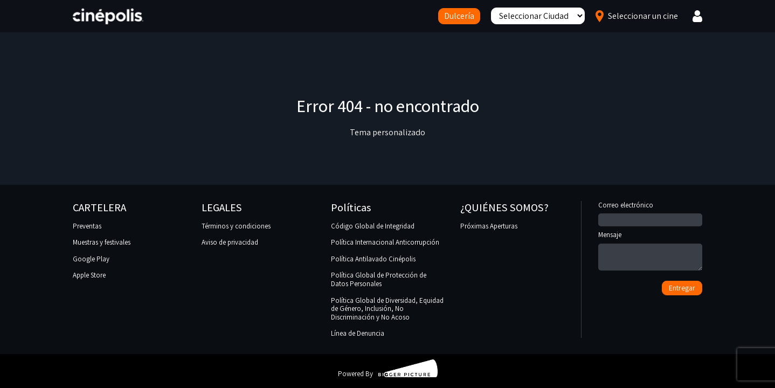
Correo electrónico (650, 213)
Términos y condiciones (236, 226)
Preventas (87, 226)
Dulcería (459, 16)
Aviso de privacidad (230, 242)
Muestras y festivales (101, 242)
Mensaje (650, 251)
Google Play (91, 259)
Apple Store (89, 275)
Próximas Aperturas (488, 226)
